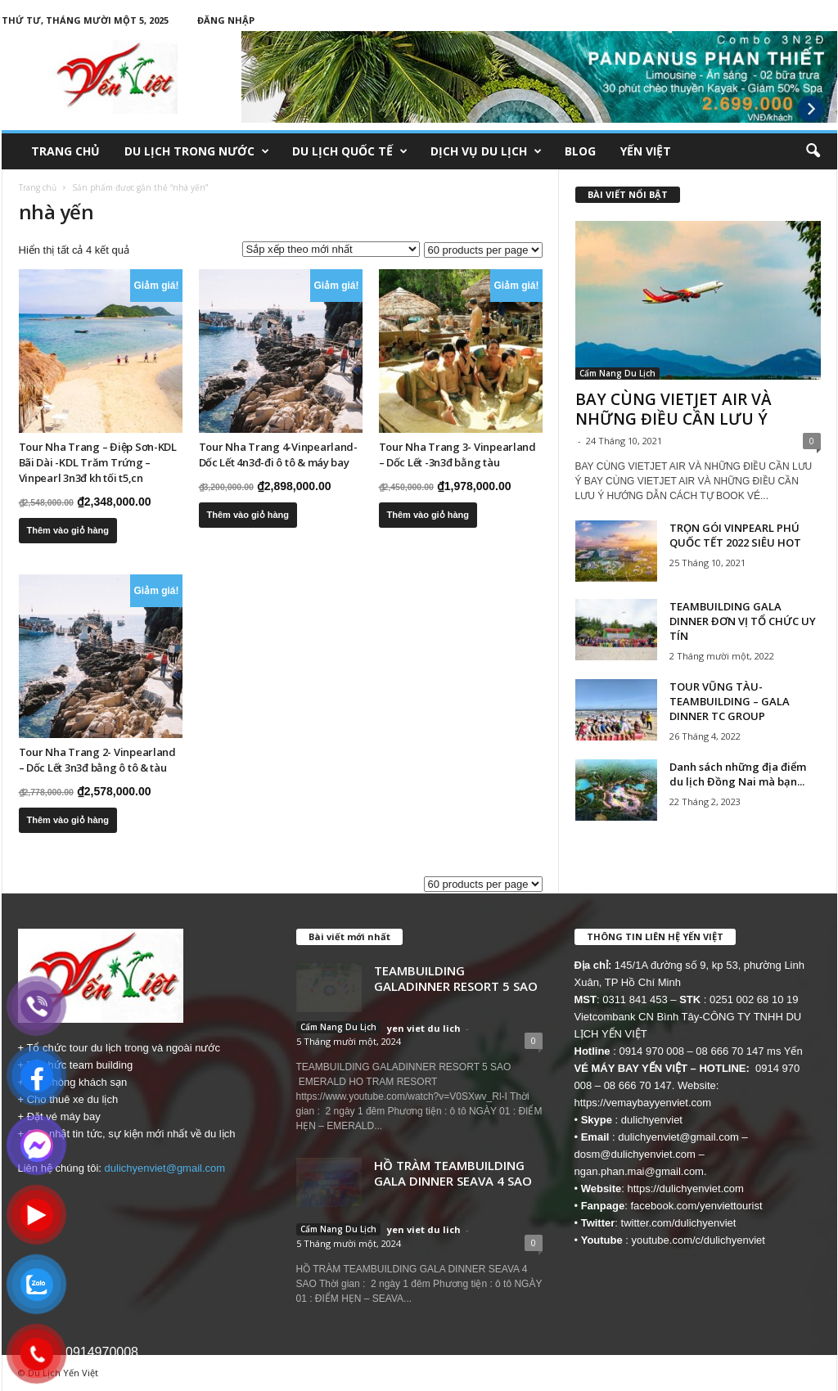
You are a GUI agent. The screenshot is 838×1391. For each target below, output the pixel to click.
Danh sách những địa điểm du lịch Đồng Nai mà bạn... (737, 774)
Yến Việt (645, 151)
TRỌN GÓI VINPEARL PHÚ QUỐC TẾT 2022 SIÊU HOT (735, 535)
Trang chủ (65, 151)
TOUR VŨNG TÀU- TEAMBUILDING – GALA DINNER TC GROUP (729, 701)
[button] (813, 151)
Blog (580, 151)
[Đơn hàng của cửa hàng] (331, 249)
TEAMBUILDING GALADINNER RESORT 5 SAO (456, 978)
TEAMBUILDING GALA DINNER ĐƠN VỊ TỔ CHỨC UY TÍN (742, 621)
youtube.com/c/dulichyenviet (698, 1240)
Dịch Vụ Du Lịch (486, 151)
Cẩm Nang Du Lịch (617, 373)
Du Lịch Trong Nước (196, 151)
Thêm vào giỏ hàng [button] (68, 530)
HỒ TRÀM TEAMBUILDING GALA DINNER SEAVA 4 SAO (453, 1173)
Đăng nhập (226, 20)
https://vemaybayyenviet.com (643, 1102)
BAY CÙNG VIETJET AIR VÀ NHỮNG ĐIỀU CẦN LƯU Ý (673, 409)
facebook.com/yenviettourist (696, 1206)
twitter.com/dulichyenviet (679, 1223)
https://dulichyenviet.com (686, 1188)
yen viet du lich (424, 1028)
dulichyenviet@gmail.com (165, 1168)
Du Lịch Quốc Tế (350, 151)
